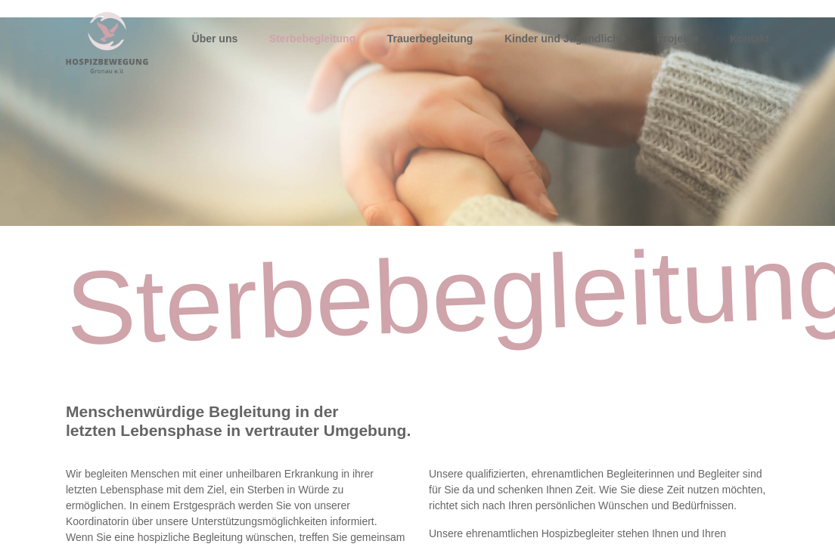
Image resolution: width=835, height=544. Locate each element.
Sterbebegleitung (312, 38)
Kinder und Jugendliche (564, 38)
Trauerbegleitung (430, 38)
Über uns (215, 38)
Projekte (677, 38)
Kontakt (749, 38)
